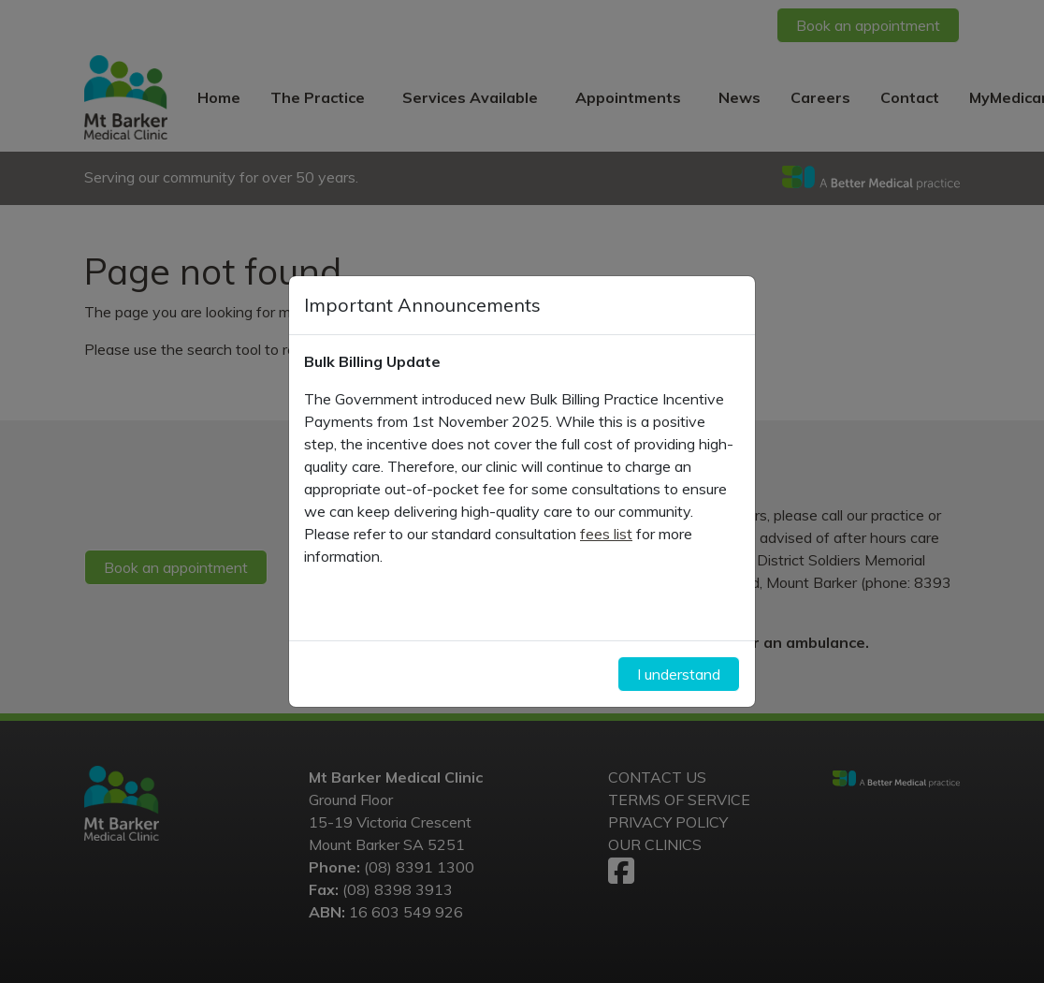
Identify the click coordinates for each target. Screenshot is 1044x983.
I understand (678, 674)
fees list (606, 533)
